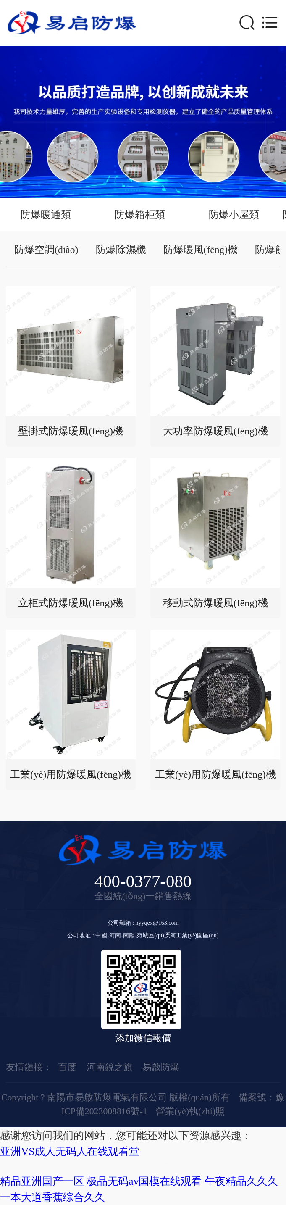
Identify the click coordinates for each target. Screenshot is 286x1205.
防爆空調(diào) (46, 249)
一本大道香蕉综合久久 (52, 1197)
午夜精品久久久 (241, 1181)
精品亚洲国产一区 (42, 1181)
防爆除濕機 (121, 249)
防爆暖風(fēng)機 (200, 249)
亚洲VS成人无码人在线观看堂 (69, 1151)
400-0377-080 (143, 881)
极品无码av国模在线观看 (144, 1181)
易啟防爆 (160, 1067)
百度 (67, 1067)
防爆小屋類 (234, 214)
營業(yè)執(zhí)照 (190, 1111)
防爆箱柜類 (140, 214)
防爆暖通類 (46, 214)
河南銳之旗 (110, 1067)
